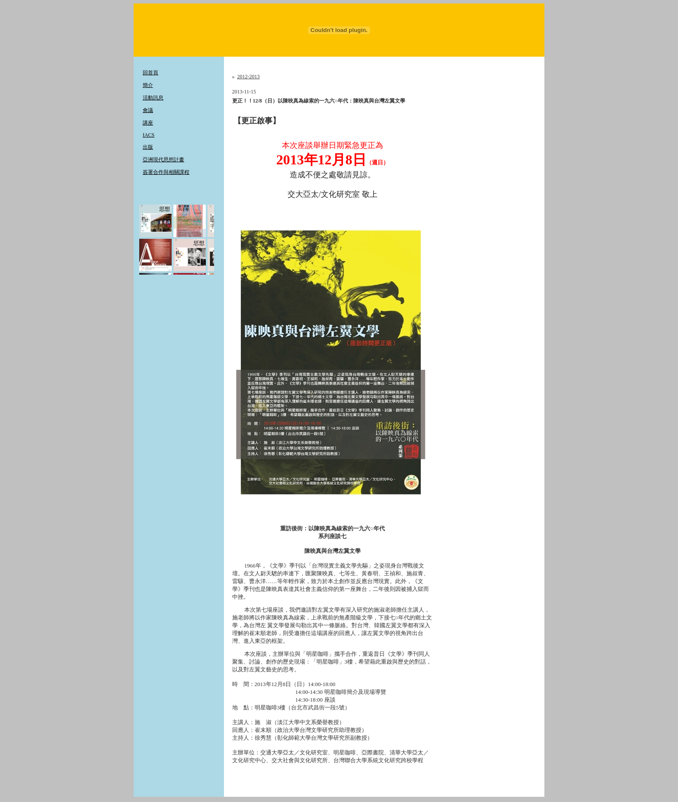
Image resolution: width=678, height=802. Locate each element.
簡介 (148, 85)
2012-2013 (248, 77)
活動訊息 (153, 98)
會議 (148, 110)
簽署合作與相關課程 (166, 172)
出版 (148, 147)
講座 (148, 123)
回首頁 (150, 73)
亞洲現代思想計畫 (163, 160)
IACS (148, 135)
